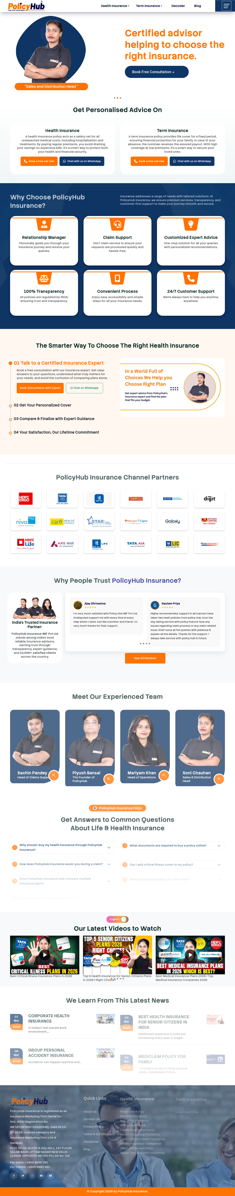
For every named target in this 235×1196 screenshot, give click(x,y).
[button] (114, 98)
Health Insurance (114, 6)
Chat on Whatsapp (84, 388)
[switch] (117, 919)
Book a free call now (39, 161)
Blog (197, 6)
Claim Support (117, 237)
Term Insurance (148, 6)
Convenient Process (117, 291)
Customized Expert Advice (191, 237)
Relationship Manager (44, 237)
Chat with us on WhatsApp (82, 161)
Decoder (177, 5)
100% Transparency (44, 291)
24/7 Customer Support (190, 291)
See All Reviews (145, 658)
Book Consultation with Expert (40, 388)
